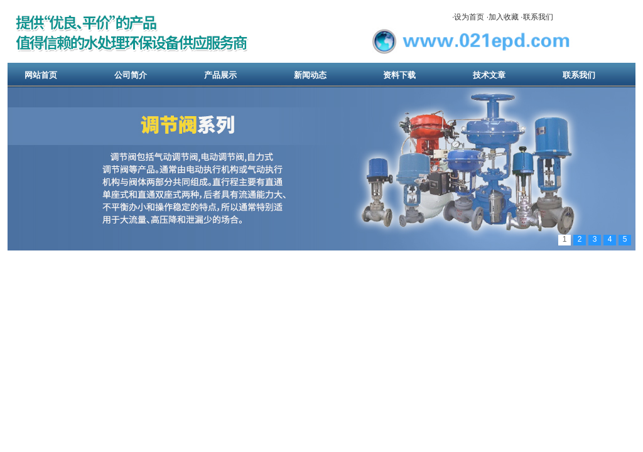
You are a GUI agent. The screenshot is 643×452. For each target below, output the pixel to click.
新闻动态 (310, 75)
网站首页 (40, 75)
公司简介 (130, 75)
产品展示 (220, 75)
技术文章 (489, 75)
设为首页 (469, 17)
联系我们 (538, 17)
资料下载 (399, 75)
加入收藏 (504, 17)
